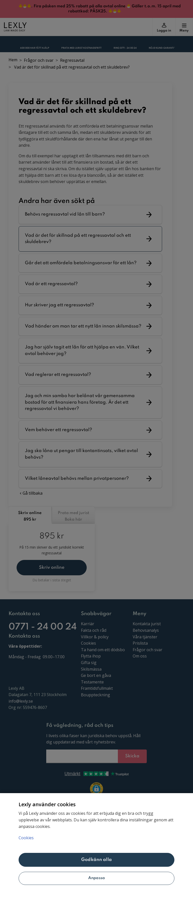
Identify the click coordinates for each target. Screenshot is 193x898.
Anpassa (96, 878)
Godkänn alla (96, 859)
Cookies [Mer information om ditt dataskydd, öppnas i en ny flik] (26, 838)
